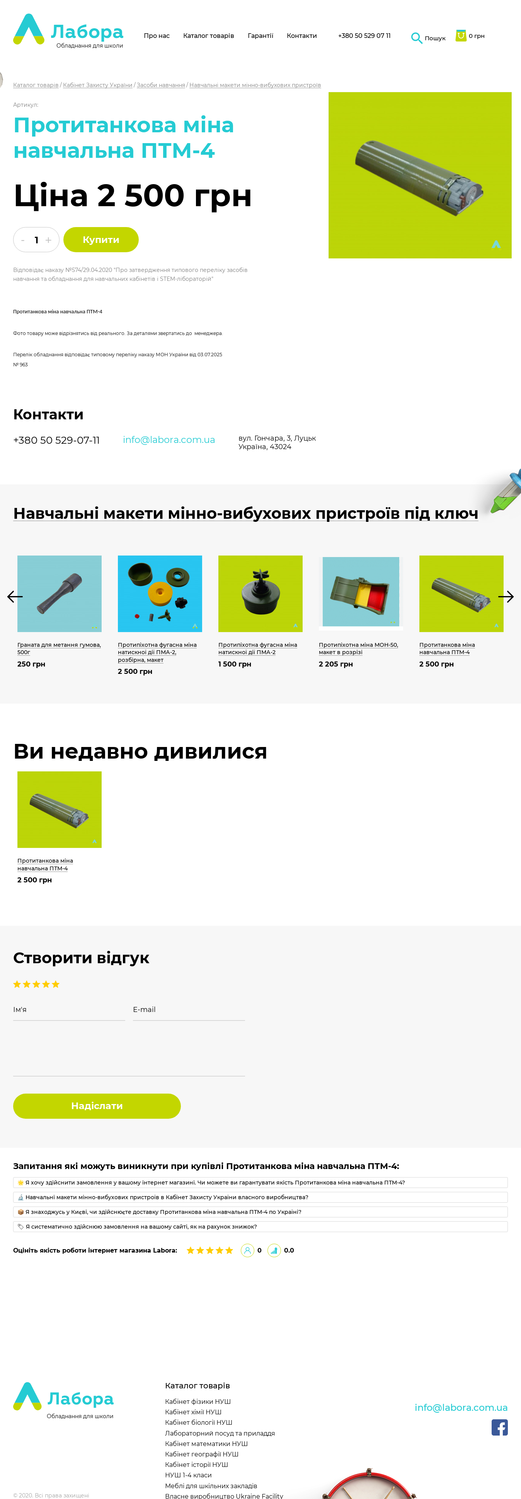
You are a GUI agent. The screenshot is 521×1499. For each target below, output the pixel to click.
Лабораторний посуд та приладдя (220, 1433)
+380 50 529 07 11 (364, 35)
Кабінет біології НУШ (199, 1422)
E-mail (144, 1009)
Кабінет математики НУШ (206, 1444)
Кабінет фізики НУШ (198, 1401)
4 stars (27, 984)
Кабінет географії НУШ (202, 1454)
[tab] (260, 1182)
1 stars (56, 984)
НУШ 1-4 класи (188, 1475)
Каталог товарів (208, 35)
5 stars (17, 984)
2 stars (46, 984)
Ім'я (20, 1009)
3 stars (36, 984)
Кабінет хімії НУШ (193, 1412)
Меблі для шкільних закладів (211, 1486)
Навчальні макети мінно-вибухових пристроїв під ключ (245, 513)
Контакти (302, 35)
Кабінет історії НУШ (196, 1464)
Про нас (157, 35)
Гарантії (260, 35)
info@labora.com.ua (169, 439)
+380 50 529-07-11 (56, 440)
